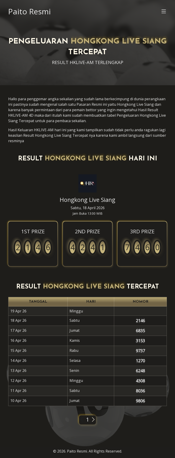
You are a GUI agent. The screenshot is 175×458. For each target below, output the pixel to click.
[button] (163, 12)
